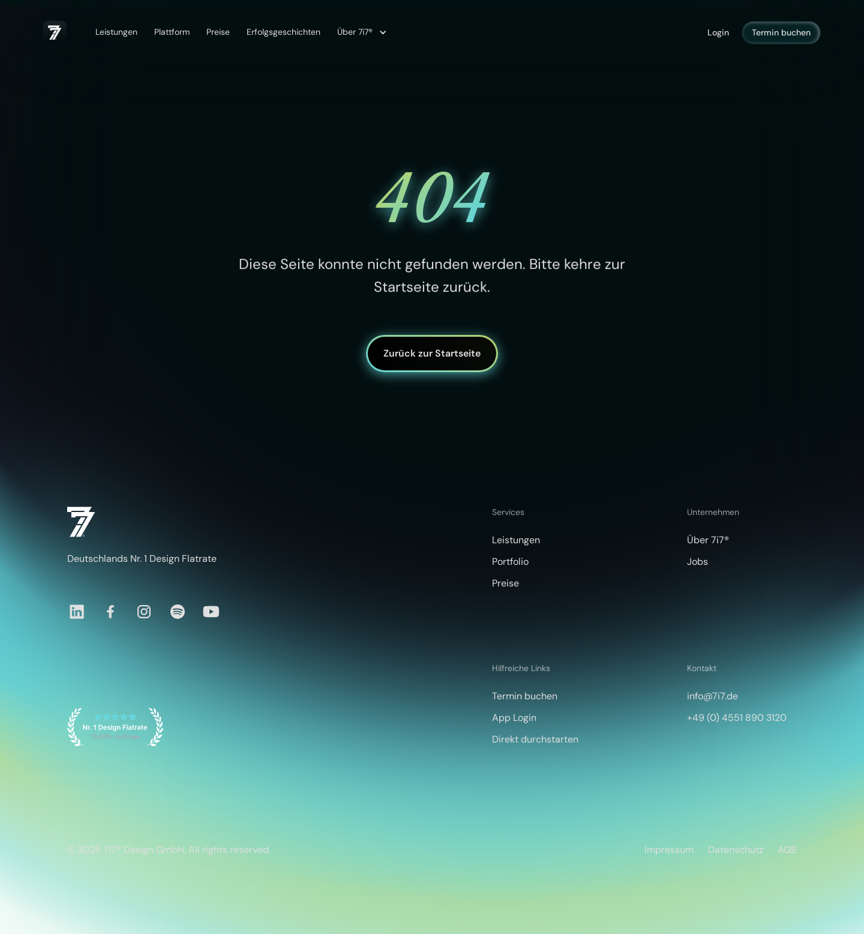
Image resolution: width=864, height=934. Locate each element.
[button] (360, 32)
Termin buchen (781, 32)
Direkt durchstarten (535, 739)
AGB (787, 849)
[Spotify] (177, 611)
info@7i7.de (712, 696)
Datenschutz (735, 849)
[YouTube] (211, 611)
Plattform (172, 31)
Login (718, 32)
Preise (218, 31)
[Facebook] (110, 611)
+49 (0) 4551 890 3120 (737, 717)
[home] (55, 32)
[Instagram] (144, 611)
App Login (514, 717)
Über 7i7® (708, 540)
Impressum (669, 849)
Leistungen (116, 31)
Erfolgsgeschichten (283, 31)
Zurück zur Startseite (432, 353)
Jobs (697, 561)
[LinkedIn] (76, 611)
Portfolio (510, 561)
